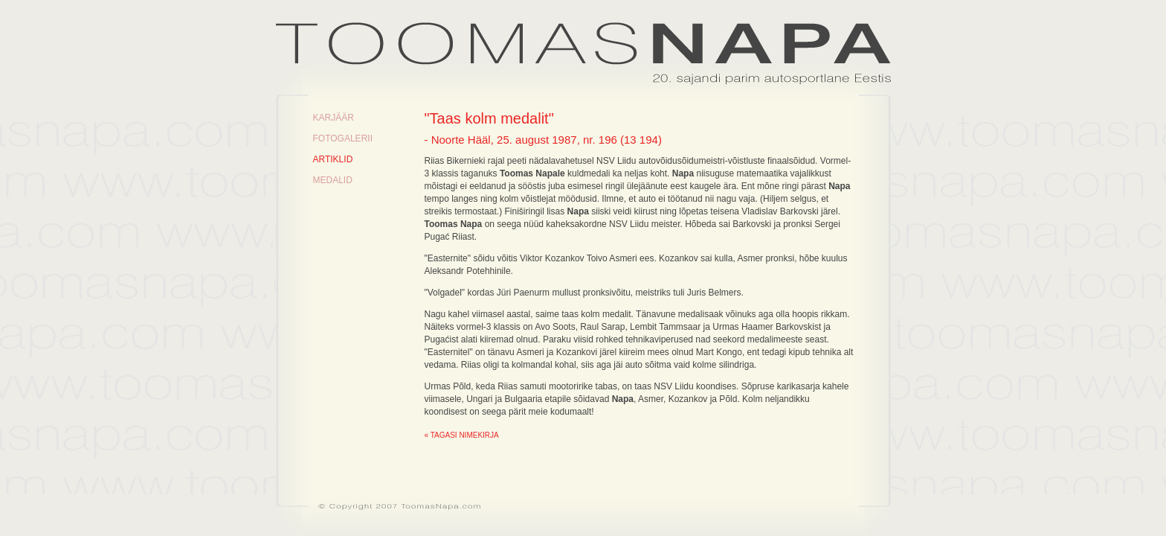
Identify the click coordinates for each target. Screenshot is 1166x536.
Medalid (332, 180)
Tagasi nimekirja (465, 435)
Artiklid (333, 159)
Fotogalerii (343, 138)
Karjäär (333, 117)
